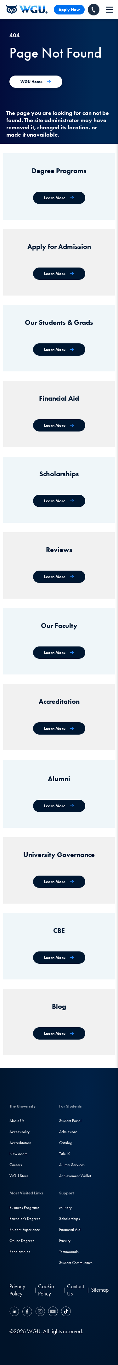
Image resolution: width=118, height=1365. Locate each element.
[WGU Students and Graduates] (59, 349)
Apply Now (69, 9)
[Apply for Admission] (59, 274)
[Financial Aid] (59, 425)
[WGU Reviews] (59, 577)
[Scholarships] (59, 501)
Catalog (65, 1142)
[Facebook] (27, 1312)
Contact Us (75, 1290)
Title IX (64, 1153)
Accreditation (20, 1142)
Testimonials (69, 1251)
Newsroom (18, 1153)
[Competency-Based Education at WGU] (59, 957)
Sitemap (100, 1289)
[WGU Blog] (59, 1033)
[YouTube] (53, 1312)
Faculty (64, 1240)
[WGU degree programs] (59, 198)
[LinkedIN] (15, 1312)
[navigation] (109, 10)
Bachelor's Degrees (24, 1218)
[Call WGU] (93, 9)
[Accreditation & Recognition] (59, 728)
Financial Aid (70, 1229)
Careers (15, 1164)
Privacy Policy (17, 1290)
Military (65, 1207)
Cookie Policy (46, 1290)
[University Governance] (59, 882)
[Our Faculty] (59, 652)
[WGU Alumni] (59, 806)
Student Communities (76, 1262)
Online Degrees (21, 1240)
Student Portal (70, 1120)
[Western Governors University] (26, 9)
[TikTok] (65, 1312)
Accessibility (19, 1131)
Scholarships (19, 1251)
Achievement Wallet (75, 1175)
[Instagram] (40, 1312)
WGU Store (18, 1175)
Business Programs (24, 1207)
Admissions (68, 1131)
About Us (16, 1120)
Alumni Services (72, 1164)
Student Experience (24, 1229)
